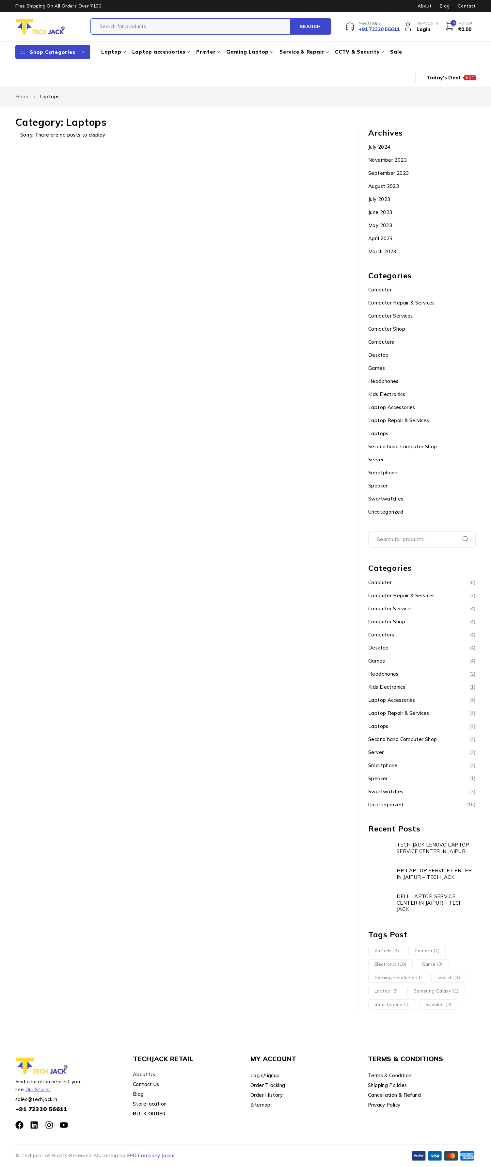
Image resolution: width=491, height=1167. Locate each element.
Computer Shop (386, 329)
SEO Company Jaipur (151, 1155)
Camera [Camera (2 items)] (427, 951)
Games (376, 368)
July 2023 (379, 199)
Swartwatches (386, 499)
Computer (380, 290)
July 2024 (379, 147)
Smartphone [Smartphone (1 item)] (392, 1004)
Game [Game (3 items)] (432, 964)
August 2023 (383, 186)
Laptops (378, 433)
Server (376, 459)
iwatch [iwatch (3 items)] (448, 977)
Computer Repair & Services (401, 303)
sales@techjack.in (36, 1099)
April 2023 (380, 238)
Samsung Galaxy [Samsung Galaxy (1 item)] (436, 991)
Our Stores (38, 1089)
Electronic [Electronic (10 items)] (390, 964)
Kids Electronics (386, 394)
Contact (467, 5)
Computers (381, 342)
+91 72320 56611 (41, 1109)
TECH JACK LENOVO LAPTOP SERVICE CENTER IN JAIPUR (433, 848)
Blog (445, 5)
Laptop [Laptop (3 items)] (386, 991)
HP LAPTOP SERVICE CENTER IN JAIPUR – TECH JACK (434, 873)
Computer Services (390, 316)
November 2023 (387, 160)
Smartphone (383, 472)
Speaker (378, 486)
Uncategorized (385, 512)
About (424, 5)
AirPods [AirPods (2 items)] (386, 951)
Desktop (378, 355)
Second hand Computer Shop (402, 446)
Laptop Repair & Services (398, 420)
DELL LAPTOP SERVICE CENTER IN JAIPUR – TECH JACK (430, 902)
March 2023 (382, 251)
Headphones (383, 381)
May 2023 (380, 225)
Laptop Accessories (391, 407)
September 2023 (388, 173)
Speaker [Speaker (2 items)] (438, 1004)
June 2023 (380, 212)
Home (22, 96)
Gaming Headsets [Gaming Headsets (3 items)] (398, 977)
